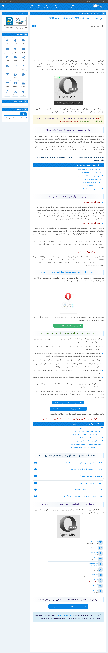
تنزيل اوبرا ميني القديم (62, 596)
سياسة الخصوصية (97, 1)
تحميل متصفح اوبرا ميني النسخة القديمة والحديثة (65, 587)
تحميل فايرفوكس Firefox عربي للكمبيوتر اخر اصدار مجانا (83, 449)
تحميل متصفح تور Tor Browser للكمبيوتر (87, 436)
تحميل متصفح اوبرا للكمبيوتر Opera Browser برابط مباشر (67, 417)
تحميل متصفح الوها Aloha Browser (89, 194)
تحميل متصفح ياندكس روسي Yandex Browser (86, 174)
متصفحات (15, 75)
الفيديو (15, 58)
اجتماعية (15, 84)
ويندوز (23, 49)
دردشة (8, 66)
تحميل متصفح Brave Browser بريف (89, 191)
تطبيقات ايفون (48, 5)
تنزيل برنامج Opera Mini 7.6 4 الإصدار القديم (67, 331)
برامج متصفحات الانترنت (84, 14)
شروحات (33, 5)
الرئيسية (74, 5)
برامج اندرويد (57, 5)
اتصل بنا (89, 1)
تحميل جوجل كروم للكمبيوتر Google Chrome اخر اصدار (83, 446)
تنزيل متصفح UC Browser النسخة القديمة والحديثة (85, 181)
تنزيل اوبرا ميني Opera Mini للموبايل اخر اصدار (67, 410)
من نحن (103, 1)
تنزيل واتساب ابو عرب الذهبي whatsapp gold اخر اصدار (16, 119)
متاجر (8, 92)
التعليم (8, 58)
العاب (40, 5)
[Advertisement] (68, 48)
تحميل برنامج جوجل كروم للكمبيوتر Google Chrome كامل (83, 455)
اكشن (23, 66)
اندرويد (15, 41)
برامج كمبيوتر (66, 5)
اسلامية (15, 66)
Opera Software (91, 562)
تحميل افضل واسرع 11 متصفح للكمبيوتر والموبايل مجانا (83, 442)
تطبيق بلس (23, 92)
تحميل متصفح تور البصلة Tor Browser (88, 178)
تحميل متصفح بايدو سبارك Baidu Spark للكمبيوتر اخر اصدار (82, 452)
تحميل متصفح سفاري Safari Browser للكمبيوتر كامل (84, 439)
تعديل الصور (8, 75)
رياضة (23, 75)
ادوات (23, 58)
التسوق (23, 84)
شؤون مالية (15, 92)
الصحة (8, 84)
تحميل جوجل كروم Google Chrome (89, 187)
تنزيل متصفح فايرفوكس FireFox (89, 184)
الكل (23, 41)
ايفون (8, 41)
